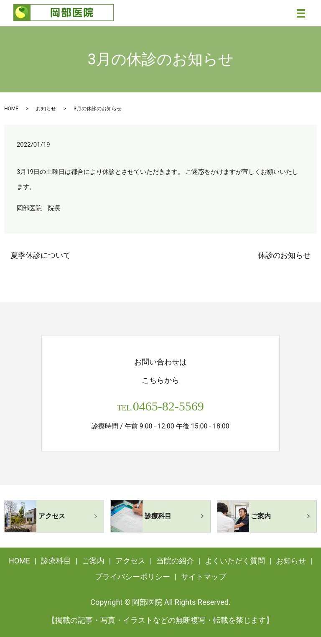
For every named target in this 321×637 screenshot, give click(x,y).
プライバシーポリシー (132, 576)
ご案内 (93, 560)
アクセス (130, 560)
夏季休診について (40, 255)
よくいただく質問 (235, 560)
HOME (11, 109)
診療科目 (56, 560)
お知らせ (46, 109)
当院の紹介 (175, 560)
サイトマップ (203, 576)
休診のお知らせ (284, 255)
